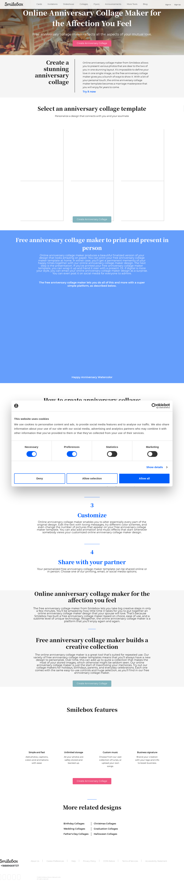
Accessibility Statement (156, 861)
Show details (154, 467)
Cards (39, 4)
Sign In (168, 5)
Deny (39, 478)
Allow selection (92, 478)
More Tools (132, 4)
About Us (35, 861)
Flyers (96, 4)
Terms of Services (130, 861)
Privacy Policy (89, 861)
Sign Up (177, 5)
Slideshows (68, 4)
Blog (145, 4)
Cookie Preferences (55, 861)
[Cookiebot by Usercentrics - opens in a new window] (154, 406)
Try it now (89, 91)
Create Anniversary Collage (92, 43)
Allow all (144, 478)
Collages (84, 4)
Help (73, 861)
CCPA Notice (109, 861)
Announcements (113, 4)
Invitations (52, 4)
